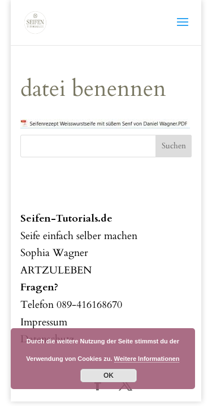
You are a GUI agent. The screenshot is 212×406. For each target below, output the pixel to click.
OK (108, 375)
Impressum (43, 322)
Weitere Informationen (147, 358)
